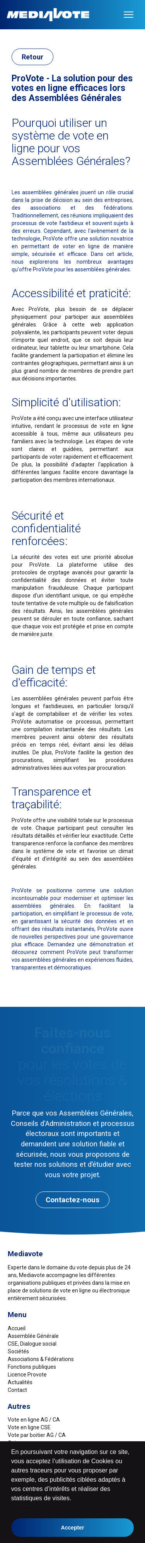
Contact (17, 1390)
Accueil (17, 1328)
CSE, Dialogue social (32, 1344)
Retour (32, 57)
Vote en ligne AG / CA (34, 1420)
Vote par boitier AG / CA (37, 1435)
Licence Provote (27, 1374)
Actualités (20, 1382)
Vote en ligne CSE (29, 1427)
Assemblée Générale (33, 1336)
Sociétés (18, 1351)
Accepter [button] (72, 1527)
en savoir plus (27, 1507)
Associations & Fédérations (41, 1359)
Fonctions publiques (32, 1367)
